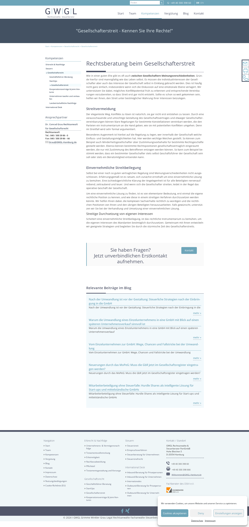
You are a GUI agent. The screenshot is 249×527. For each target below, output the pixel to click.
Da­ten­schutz (197, 520)
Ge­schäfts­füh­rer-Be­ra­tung (61, 77)
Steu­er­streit (132, 445)
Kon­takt (199, 13)
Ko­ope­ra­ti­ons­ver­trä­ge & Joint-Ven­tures (102, 498)
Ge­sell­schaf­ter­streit (59, 85)
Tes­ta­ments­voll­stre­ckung (98, 452)
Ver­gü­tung (171, 13)
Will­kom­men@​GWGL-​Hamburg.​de (186, 474)
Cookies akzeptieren (174, 513)
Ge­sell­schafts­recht (56, 72)
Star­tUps (53, 81)
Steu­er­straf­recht (135, 459)
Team (132, 13)
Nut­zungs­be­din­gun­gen (56, 481)
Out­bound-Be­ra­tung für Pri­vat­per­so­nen (144, 487)
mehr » (197, 313)
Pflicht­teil (90, 466)
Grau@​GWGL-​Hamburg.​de (63, 142)
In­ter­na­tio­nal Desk (54, 107)
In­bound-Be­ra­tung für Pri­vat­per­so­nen (145, 472)
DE (197, 2)
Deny (201, 513)
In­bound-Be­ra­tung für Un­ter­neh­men (144, 476)
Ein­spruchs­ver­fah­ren (137, 450)
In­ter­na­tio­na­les (134, 481)
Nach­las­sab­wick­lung (95, 461)
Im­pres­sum (210, 520)
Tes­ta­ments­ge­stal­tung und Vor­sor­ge (103, 470)
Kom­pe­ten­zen (150, 13)
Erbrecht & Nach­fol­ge (55, 64)
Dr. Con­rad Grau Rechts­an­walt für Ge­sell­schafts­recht (61, 126)
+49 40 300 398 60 (181, 2)
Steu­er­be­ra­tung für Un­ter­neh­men (143, 454)
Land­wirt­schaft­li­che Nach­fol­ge (62, 103)
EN (202, 2)
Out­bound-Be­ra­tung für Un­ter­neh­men (143, 494)
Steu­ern (49, 68)
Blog (186, 13)
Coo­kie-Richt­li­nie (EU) (55, 485)
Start (121, 13)
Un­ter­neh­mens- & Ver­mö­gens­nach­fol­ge (103, 447)
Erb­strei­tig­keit (93, 457)
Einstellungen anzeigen (228, 513)
